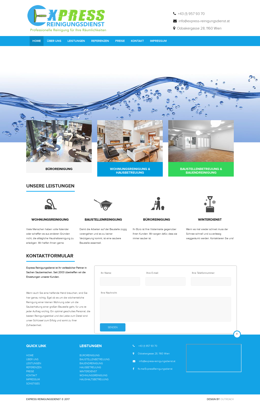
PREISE (120, 41)
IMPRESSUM (158, 41)
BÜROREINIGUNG (90, 355)
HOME (36, 41)
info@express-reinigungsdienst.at (157, 361)
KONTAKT (137, 41)
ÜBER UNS (54, 41)
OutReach (227, 399)
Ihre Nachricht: (109, 292)
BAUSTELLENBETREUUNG (95, 359)
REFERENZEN (100, 41)
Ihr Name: (106, 273)
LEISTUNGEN (76, 41)
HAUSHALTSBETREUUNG (94, 379)
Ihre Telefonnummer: (203, 273)
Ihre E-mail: (152, 273)
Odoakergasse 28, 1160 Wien (154, 353)
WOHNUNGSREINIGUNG (93, 375)
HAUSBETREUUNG (90, 367)
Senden (113, 327)
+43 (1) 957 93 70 (147, 346)
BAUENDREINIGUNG (91, 363)
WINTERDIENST (88, 371)
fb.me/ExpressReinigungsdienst (155, 369)
